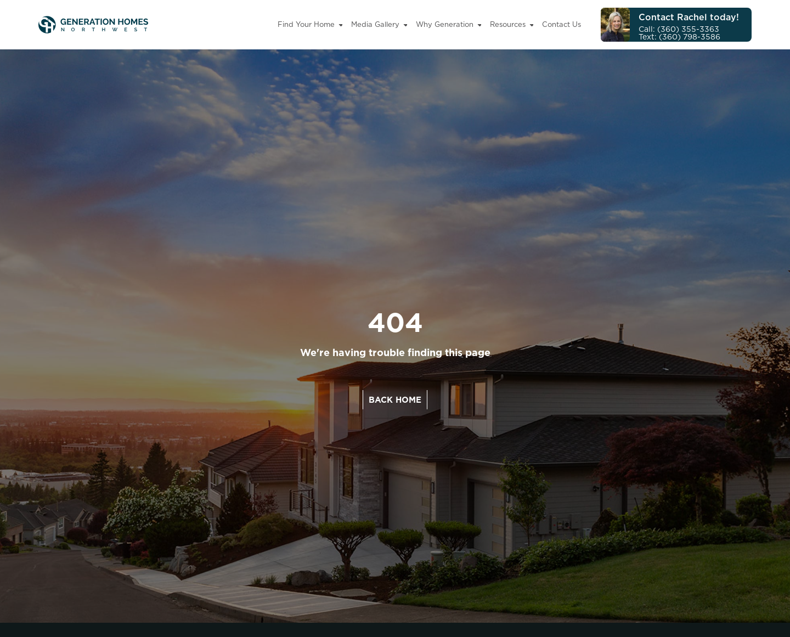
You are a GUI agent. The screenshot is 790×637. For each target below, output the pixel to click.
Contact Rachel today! (689, 17)
